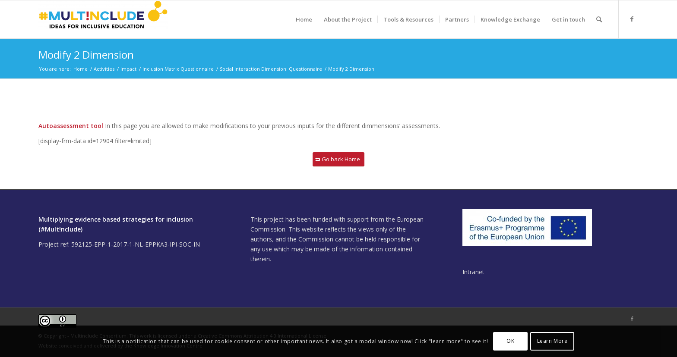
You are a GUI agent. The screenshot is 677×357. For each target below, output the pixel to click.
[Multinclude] (103, 19)
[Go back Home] (338, 159)
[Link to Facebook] (632, 19)
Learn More (552, 340)
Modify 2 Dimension (86, 54)
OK (510, 340)
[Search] (599, 19)
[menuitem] (304, 19)
